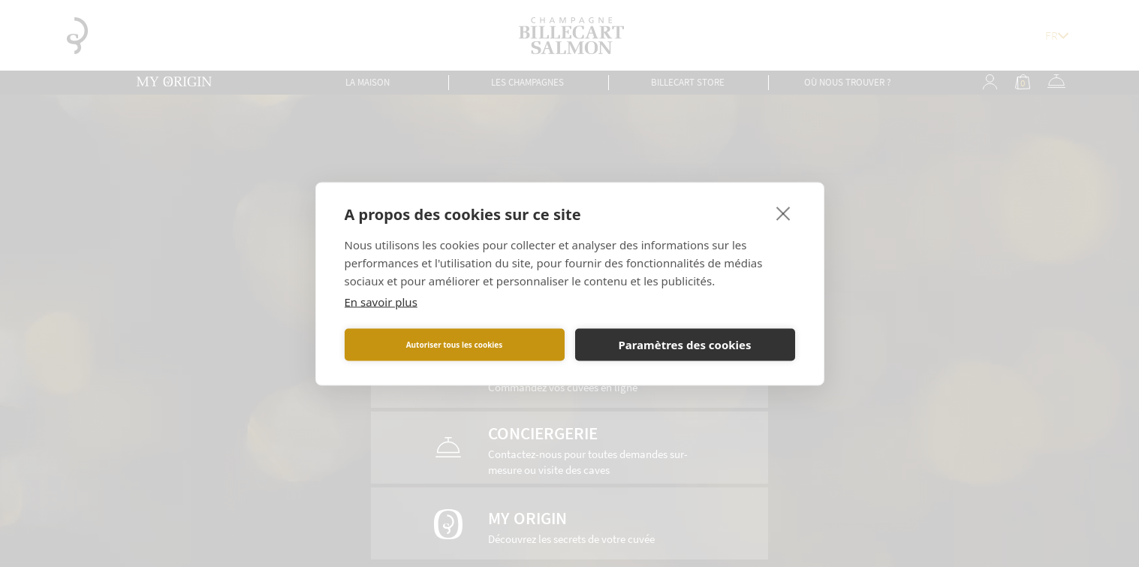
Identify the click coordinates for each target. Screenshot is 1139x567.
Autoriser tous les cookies (454, 344)
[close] (783, 213)
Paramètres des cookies (684, 344)
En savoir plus (381, 301)
